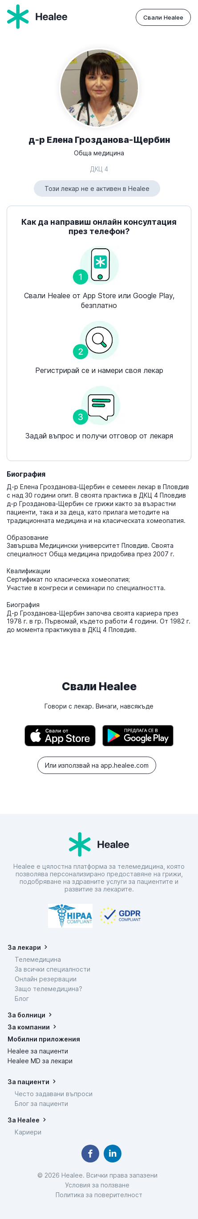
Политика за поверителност (99, 1195)
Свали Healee (163, 17)
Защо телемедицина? (48, 988)
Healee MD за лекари (40, 1061)
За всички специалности (52, 969)
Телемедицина (38, 959)
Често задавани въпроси (54, 1094)
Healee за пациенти (38, 1051)
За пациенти (28, 1081)
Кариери (28, 1132)
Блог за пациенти (41, 1103)
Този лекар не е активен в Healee (97, 188)
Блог (22, 998)
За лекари (24, 947)
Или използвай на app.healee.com (97, 765)
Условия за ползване (99, 1185)
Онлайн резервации (46, 979)
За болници (26, 1015)
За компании (29, 1027)
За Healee (24, 1120)
